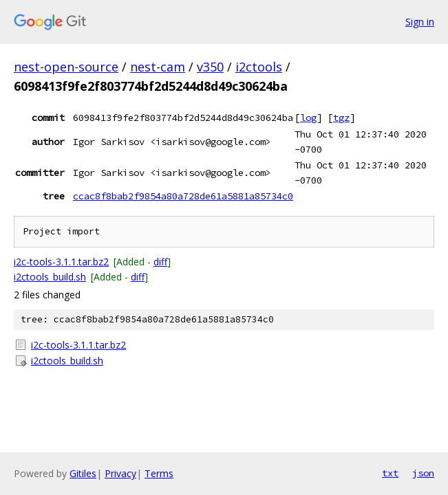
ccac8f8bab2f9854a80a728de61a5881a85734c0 (183, 196)
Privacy (120, 473)
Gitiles (83, 473)
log (308, 117)
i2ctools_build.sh (50, 276)
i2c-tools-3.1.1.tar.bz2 (61, 261)
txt (390, 473)
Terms (159, 473)
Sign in (419, 21)
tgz (341, 117)
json (423, 473)
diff (160, 261)
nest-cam (157, 66)
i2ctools (258, 66)
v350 (210, 66)
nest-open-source (66, 66)
